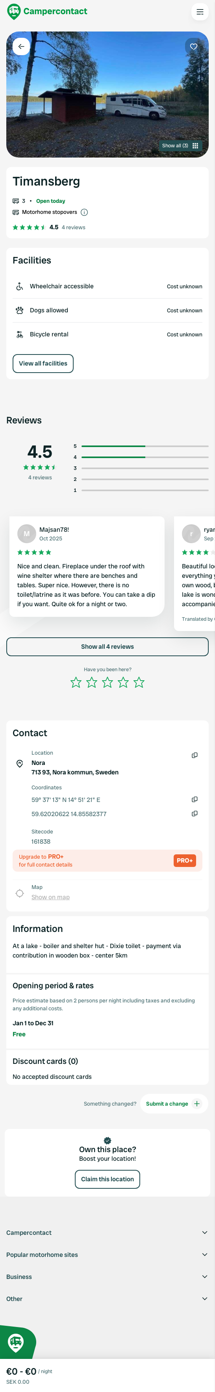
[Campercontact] (47, 12)
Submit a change (174, 1103)
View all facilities (43, 363)
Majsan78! (54, 529)
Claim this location (107, 1179)
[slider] (107, 682)
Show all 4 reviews (107, 646)
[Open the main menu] (200, 11)
